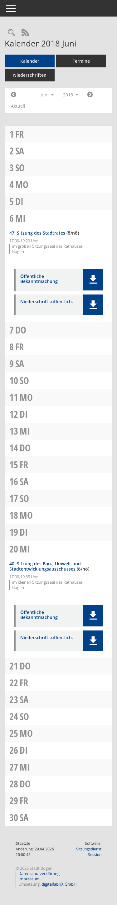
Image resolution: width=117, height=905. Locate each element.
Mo (21, 184)
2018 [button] (70, 95)
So (20, 167)
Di (19, 201)
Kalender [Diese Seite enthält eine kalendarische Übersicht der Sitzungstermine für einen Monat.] (29, 61)
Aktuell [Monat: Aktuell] (18, 106)
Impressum (29, 879)
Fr (19, 134)
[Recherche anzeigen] (11, 33)
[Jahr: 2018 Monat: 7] (90, 94)
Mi (20, 218)
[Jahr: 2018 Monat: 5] (13, 94)
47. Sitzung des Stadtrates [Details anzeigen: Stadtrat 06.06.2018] (37, 233)
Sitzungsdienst (88, 851)
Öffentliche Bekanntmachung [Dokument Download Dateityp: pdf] (39, 279)
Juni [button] (47, 95)
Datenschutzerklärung (39, 873)
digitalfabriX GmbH (59, 884)
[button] (93, 279)
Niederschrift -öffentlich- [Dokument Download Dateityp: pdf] (46, 301)
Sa (19, 150)
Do (20, 330)
